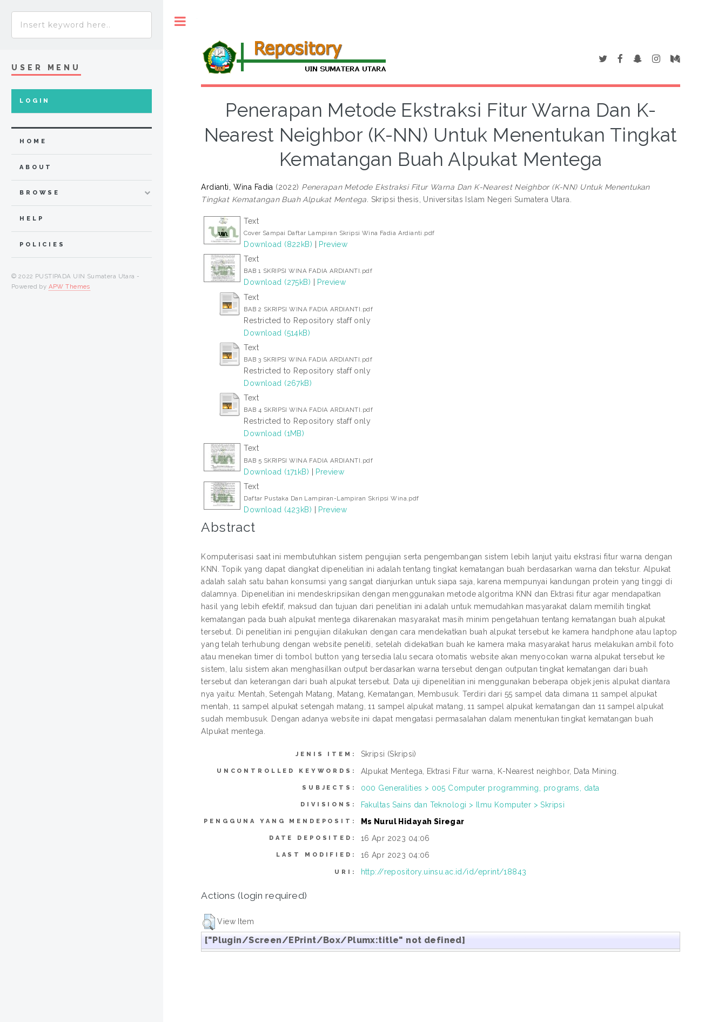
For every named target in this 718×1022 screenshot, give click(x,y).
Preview (333, 244)
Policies (42, 244)
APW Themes (69, 286)
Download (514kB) (277, 333)
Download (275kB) (277, 282)
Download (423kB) (278, 509)
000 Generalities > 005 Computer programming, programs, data (480, 788)
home (32, 141)
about (35, 167)
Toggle (180, 21)
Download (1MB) (274, 433)
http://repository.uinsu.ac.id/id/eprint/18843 (444, 871)
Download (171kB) (276, 471)
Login (34, 100)
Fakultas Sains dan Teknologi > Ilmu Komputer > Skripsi (463, 804)
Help (31, 218)
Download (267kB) (278, 383)
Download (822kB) (278, 244)
